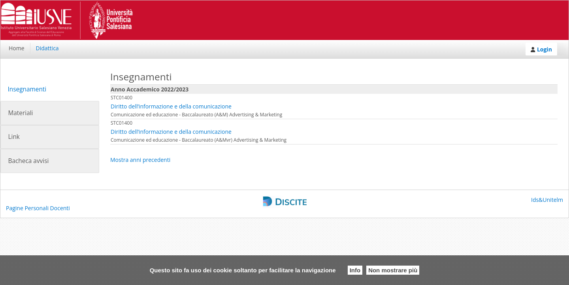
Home (16, 48)
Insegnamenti (27, 89)
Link (13, 137)
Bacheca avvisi (28, 161)
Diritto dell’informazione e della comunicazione (171, 106)
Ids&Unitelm (547, 199)
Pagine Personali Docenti (38, 208)
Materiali (20, 113)
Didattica (47, 48)
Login (541, 49)
